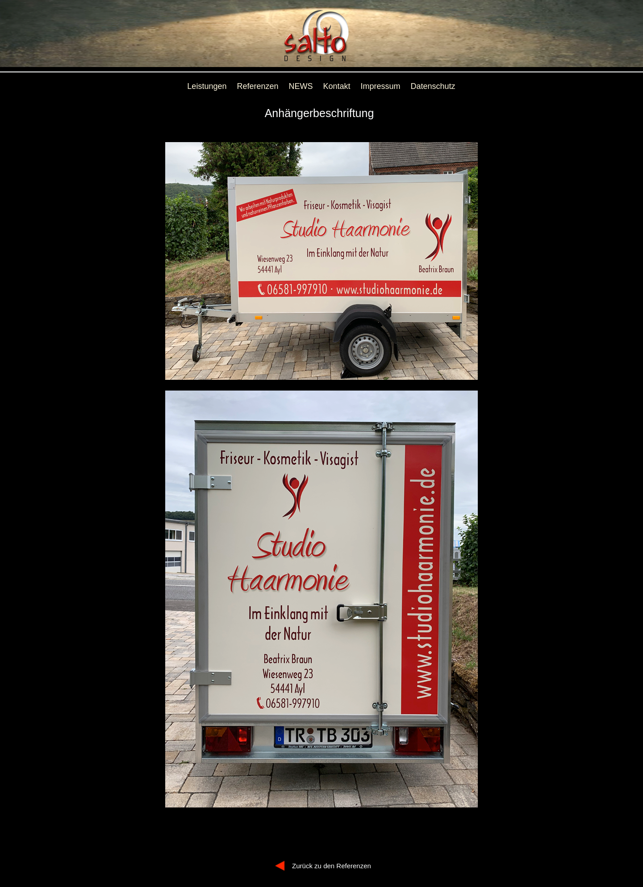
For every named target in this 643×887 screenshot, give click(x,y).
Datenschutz (433, 86)
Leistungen (206, 86)
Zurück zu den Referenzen (331, 866)
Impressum (381, 86)
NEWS (301, 86)
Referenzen (257, 86)
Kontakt (337, 86)
